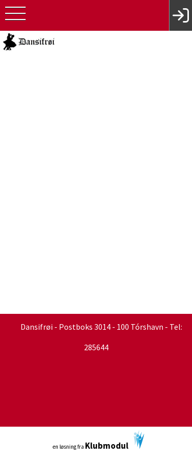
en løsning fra (98, 440)
